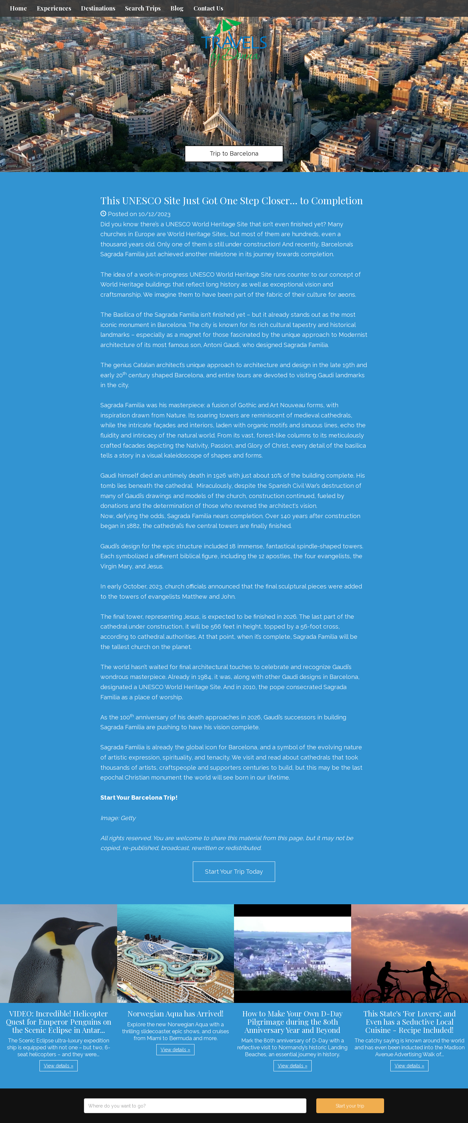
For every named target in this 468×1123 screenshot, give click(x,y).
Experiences (54, 8)
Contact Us (208, 8)
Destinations (98, 8)
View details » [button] (58, 1065)
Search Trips (143, 8)
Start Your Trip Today (234, 871)
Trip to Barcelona (234, 153)
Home (18, 8)
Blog (177, 8)
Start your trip (350, 1106)
